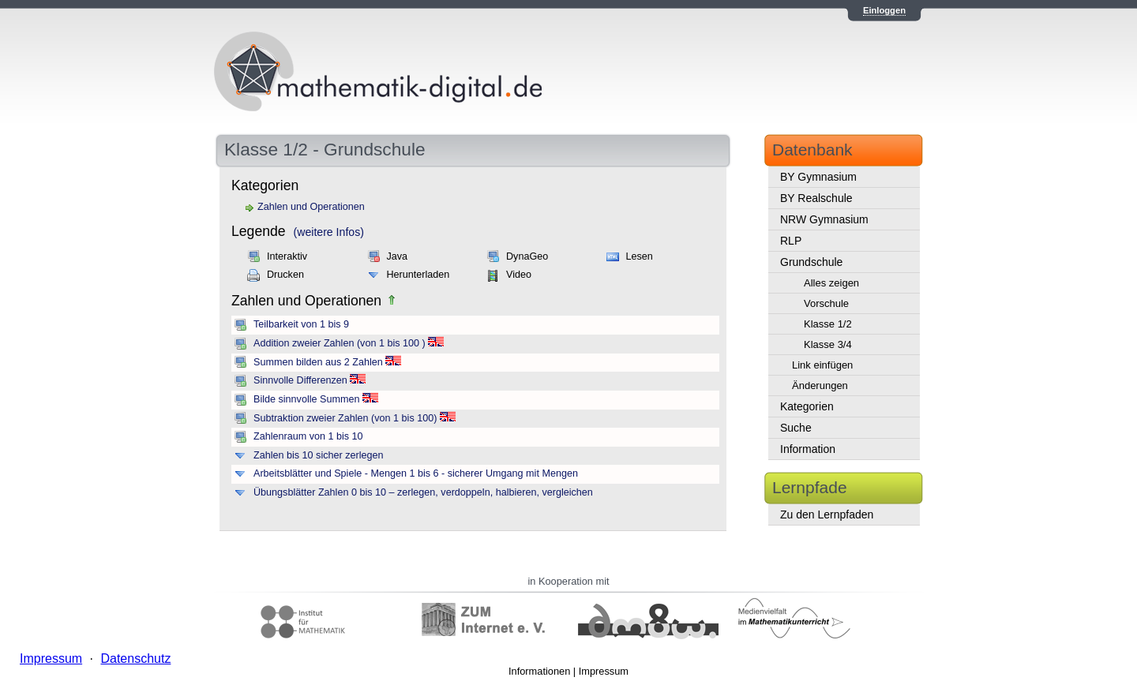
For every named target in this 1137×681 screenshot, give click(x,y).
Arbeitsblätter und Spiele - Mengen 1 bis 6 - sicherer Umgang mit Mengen (415, 473)
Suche (796, 427)
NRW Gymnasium (824, 219)
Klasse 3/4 (828, 344)
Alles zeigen (831, 283)
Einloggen (884, 10)
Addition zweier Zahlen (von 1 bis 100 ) (339, 343)
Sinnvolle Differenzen (300, 380)
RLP (790, 240)
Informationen (539, 671)
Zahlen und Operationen (311, 206)
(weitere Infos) (329, 232)
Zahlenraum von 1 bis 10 (308, 436)
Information (807, 449)
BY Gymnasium (818, 176)
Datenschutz (135, 658)
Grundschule (811, 262)
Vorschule (826, 303)
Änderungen (820, 385)
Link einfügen (822, 365)
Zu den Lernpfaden (826, 514)
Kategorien (807, 406)
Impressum (604, 671)
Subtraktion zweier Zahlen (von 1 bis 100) (345, 418)
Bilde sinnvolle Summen (306, 399)
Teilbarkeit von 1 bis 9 (301, 324)
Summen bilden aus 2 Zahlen (318, 362)
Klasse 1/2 (828, 324)
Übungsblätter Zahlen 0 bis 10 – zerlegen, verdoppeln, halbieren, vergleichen (423, 492)
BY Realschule (816, 198)
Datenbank (812, 149)
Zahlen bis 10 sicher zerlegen (318, 455)
